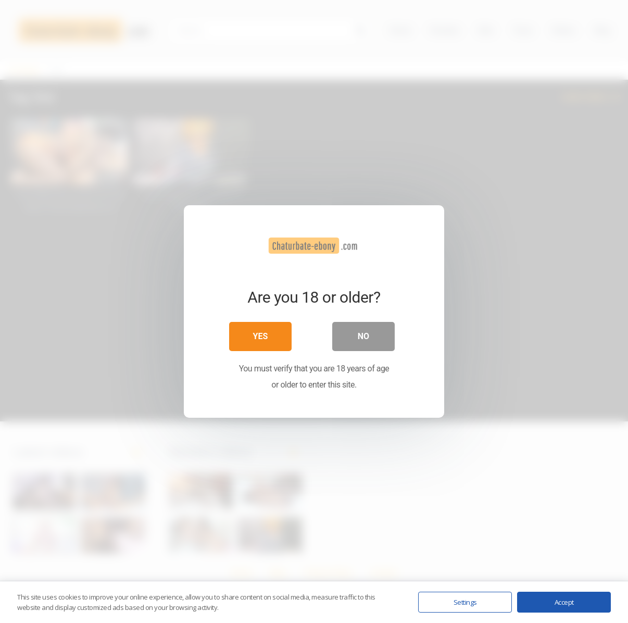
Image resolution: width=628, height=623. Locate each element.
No (363, 336)
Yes (260, 336)
